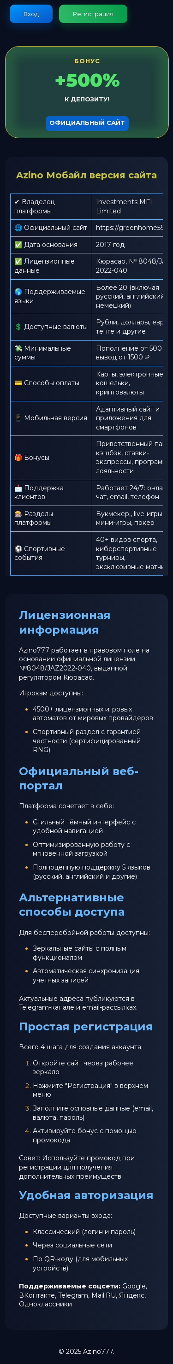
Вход (31, 14)
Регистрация (93, 14)
